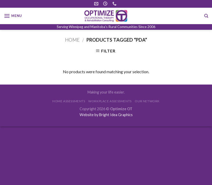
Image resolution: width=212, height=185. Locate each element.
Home (72, 40)
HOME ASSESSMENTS (68, 101)
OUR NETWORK (147, 101)
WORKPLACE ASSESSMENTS (110, 101)
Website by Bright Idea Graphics (106, 115)
